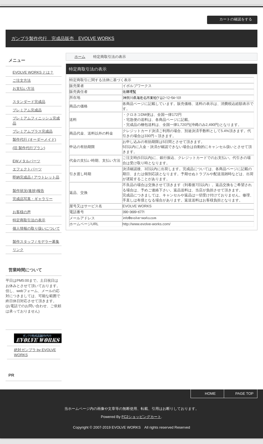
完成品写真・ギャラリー (33, 199)
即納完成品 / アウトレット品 (36, 177)
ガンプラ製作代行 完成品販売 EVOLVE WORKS (62, 38)
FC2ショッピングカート (141, 417)
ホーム (79, 57)
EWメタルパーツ (26, 161)
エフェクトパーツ (27, 169)
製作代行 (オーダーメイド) (34, 139)
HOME (210, 393)
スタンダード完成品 (29, 102)
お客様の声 (22, 212)
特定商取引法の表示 (29, 220)
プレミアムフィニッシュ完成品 (36, 120)
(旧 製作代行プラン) (29, 148)
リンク (18, 250)
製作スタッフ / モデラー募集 (36, 241)
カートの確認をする (235, 19)
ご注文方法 (22, 80)
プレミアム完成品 (27, 110)
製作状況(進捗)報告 (28, 191)
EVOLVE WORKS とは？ (33, 72)
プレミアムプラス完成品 (33, 131)
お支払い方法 (23, 88)
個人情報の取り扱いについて (36, 228)
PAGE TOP (244, 393)
